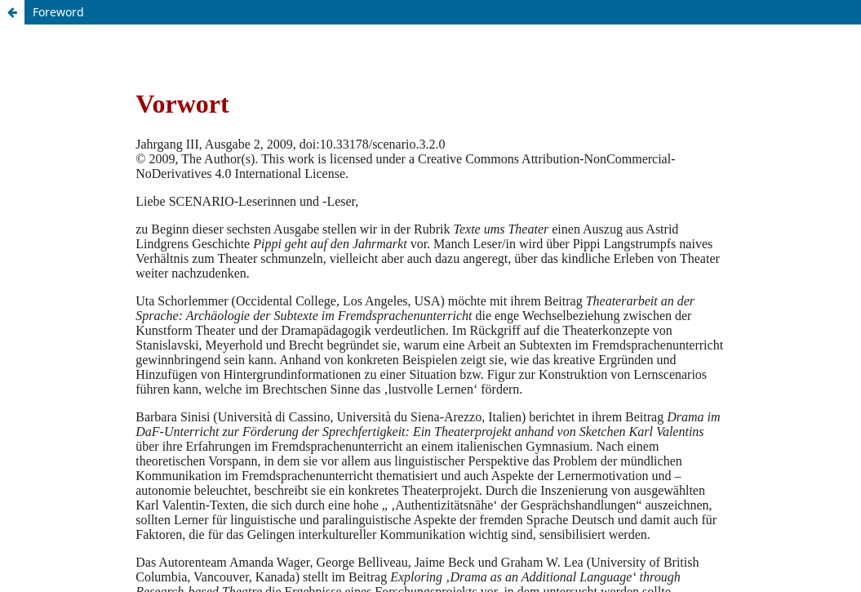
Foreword (58, 12)
